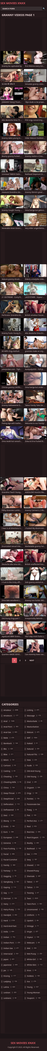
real (32, 826)
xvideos (33, 976)
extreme (10, 843)
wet (32, 948)
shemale (34, 876)
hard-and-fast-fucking (10, 927)
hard (9, 920)
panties (33, 799)
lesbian (10, 992)
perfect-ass (35, 821)
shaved (33, 865)
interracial (11, 954)
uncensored (35, 909)
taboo (33, 882)
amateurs (11, 715)
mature (33, 732)
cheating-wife (13, 782)
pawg (32, 810)
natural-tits (35, 754)
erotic (9, 826)
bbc (9, 749)
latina (10, 987)
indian (10, 937)
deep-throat (12, 793)
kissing (10, 976)
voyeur (33, 937)
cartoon (10, 765)
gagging (10, 876)
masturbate (35, 721)
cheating (11, 776)
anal (9, 721)
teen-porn (35, 904)
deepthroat (12, 799)
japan (9, 959)
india (9, 931)
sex (32, 854)
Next (31, 660)
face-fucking (13, 848)
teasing (33, 893)
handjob (11, 915)
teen (33, 898)
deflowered (12, 810)
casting (10, 771)
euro (9, 832)
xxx (32, 981)
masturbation (33, 727)
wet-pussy (35, 954)
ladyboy (11, 981)
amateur (11, 710)
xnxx (32, 970)
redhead (34, 848)
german (10, 898)
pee (32, 815)
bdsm (9, 760)
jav (8, 970)
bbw (9, 754)
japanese (11, 965)
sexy (32, 859)
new (32, 760)
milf (32, 738)
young (33, 987)
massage (34, 715)
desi (9, 815)
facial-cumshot (10, 860)
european (11, 837)
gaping (10, 887)
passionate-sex (33, 805)
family (10, 865)
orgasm (34, 787)
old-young (35, 776)
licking (33, 710)
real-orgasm (36, 837)
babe (9, 738)
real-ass (34, 832)
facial (9, 854)
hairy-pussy (12, 909)
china (9, 787)
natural (33, 749)
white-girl (34, 959)
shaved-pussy (33, 871)
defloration (12, 804)
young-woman (33, 993)
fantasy (10, 871)
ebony (10, 821)
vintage (33, 926)
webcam (33, 943)
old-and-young (33, 771)
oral (32, 782)
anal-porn (11, 727)
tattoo (33, 887)
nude (32, 765)
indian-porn (12, 943)
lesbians (10, 998)
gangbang (11, 882)
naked (32, 743)
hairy (9, 904)
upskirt (33, 920)
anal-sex (11, 732)
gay (9, 893)
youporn (34, 998)
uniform (33, 915)
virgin (33, 931)
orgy (32, 793)
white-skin (35, 965)
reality (33, 843)
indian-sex (12, 948)
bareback (11, 743)
